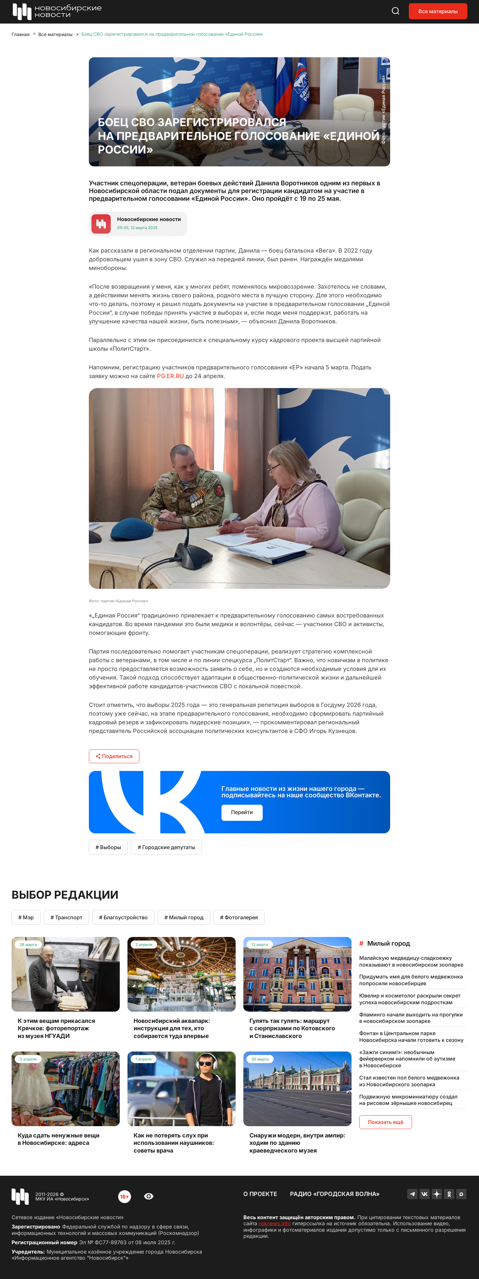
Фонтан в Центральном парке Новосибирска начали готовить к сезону (411, 1036)
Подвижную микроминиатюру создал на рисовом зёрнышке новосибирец (408, 1100)
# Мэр (26, 917)
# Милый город (183, 917)
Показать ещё (385, 1122)
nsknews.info (275, 1223)
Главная (21, 34)
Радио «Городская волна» (335, 1194)
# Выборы (108, 847)
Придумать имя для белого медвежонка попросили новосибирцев (411, 980)
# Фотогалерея (239, 917)
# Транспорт (66, 917)
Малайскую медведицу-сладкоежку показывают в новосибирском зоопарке (411, 961)
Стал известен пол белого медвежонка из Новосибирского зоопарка (409, 1081)
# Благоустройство (123, 917)
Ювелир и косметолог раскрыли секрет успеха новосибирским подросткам (410, 999)
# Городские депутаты (166, 847)
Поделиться (114, 756)
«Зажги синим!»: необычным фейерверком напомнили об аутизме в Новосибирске (407, 1059)
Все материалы (438, 11)
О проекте (260, 1194)
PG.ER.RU (170, 376)
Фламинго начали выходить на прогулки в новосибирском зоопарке (411, 1017)
